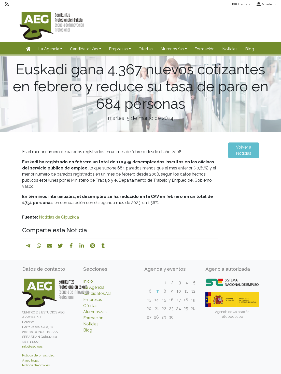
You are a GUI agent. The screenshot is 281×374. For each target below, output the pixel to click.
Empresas (92, 299)
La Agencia (93, 287)
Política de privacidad (38, 355)
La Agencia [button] (48, 49)
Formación (204, 49)
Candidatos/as (97, 293)
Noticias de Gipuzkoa (59, 217)
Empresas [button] (118, 49)
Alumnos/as (95, 311)
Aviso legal (30, 360)
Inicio (88, 281)
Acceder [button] (265, 4)
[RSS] (7, 4)
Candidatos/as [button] (84, 49)
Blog (249, 49)
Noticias (229, 49)
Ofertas (145, 49)
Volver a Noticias (243, 150)
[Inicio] (28, 49)
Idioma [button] (240, 4)
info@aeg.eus (32, 346)
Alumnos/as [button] (172, 49)
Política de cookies (36, 365)
